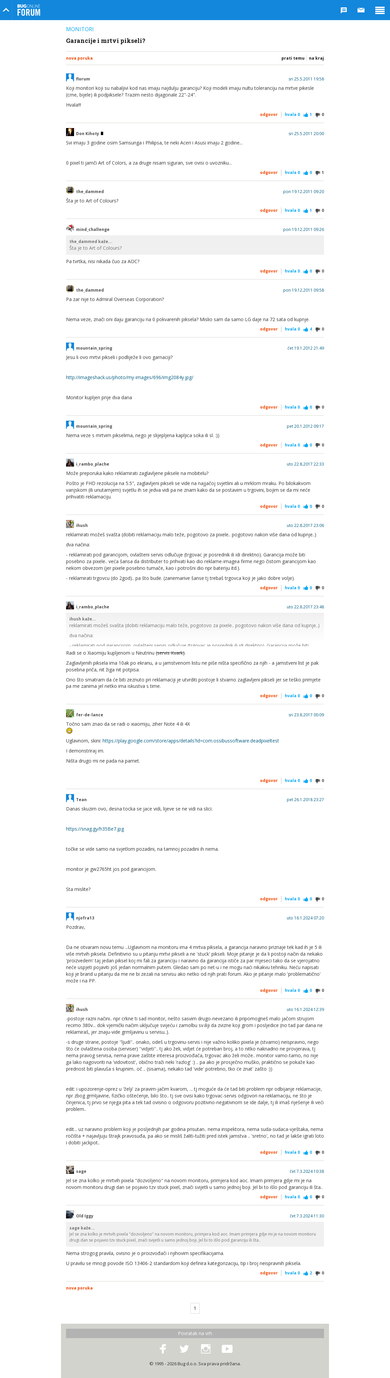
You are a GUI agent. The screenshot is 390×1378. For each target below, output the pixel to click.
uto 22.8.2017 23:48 (305, 607)
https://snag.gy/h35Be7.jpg (95, 829)
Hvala (292, 114)
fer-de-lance (89, 715)
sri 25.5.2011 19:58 (306, 79)
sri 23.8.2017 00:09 (306, 715)
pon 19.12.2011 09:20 (303, 191)
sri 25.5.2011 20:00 (306, 133)
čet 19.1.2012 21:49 (305, 348)
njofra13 (85, 918)
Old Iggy (84, 1216)
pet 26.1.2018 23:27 (305, 799)
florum (83, 79)
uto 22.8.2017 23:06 (305, 525)
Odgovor (269, 114)
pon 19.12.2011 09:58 (303, 290)
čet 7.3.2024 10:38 (307, 1171)
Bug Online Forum (28, 10)
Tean (81, 799)
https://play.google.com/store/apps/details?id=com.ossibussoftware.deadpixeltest (191, 740)
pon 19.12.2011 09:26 (303, 229)
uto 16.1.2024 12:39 (305, 1009)
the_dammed (90, 191)
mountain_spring (94, 348)
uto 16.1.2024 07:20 (305, 918)
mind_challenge (93, 229)
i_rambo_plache (92, 464)
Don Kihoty (89, 133)
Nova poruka (79, 58)
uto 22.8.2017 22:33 (305, 464)
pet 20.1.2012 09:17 (305, 426)
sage (81, 1171)
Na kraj (316, 58)
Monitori (80, 29)
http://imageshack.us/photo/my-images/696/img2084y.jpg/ (129, 377)
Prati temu (293, 58)
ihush (82, 525)
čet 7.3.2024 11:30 (307, 1216)
